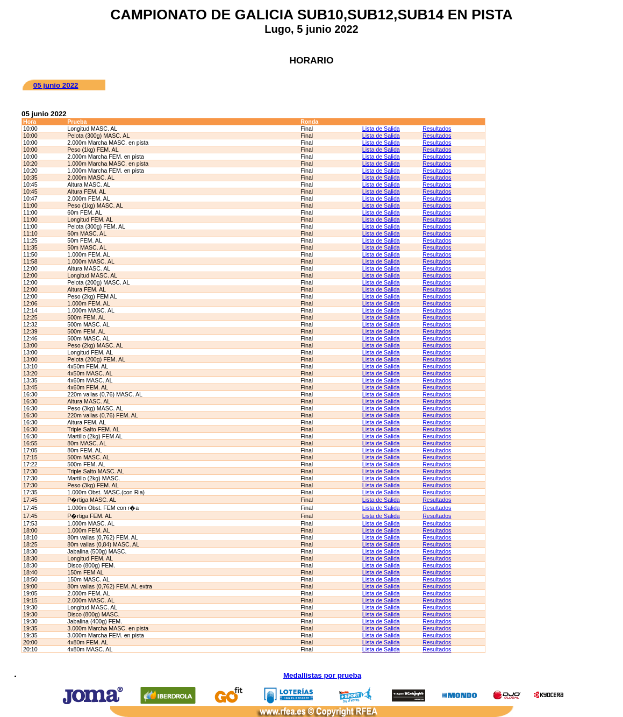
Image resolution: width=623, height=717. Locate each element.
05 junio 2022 (55, 85)
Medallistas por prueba (322, 675)
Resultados (437, 128)
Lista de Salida (381, 128)
